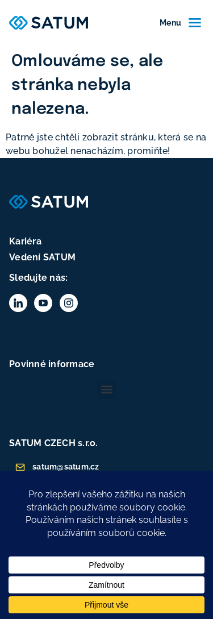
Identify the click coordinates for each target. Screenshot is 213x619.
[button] (106, 389)
